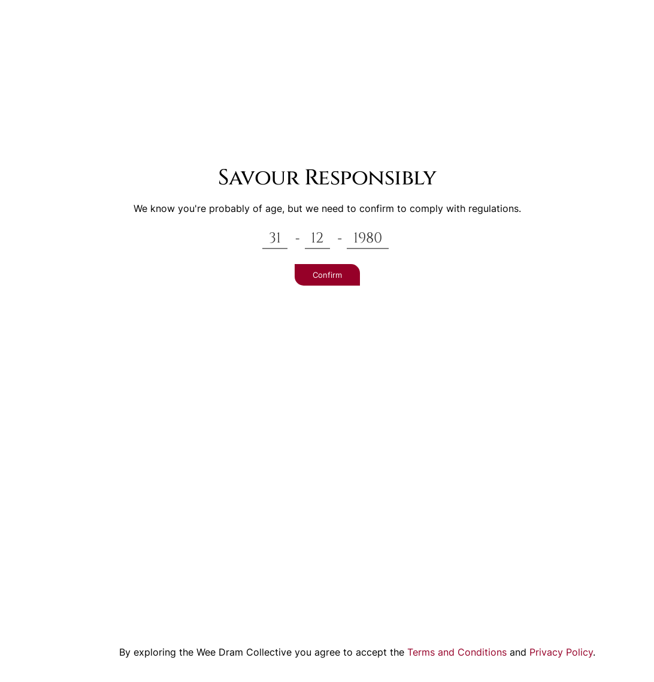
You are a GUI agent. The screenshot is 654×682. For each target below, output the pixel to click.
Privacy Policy (561, 652)
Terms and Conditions (457, 652)
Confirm (327, 275)
